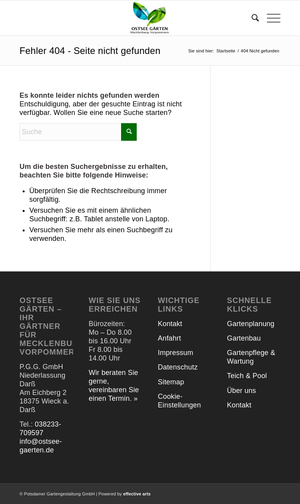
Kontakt (170, 324)
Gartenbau (244, 338)
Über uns (241, 391)
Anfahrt (169, 338)
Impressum (175, 353)
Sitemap (171, 382)
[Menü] (269, 18)
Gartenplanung (250, 324)
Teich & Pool (247, 376)
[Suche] (251, 18)
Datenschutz (178, 367)
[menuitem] (251, 18)
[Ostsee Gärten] (150, 18)
